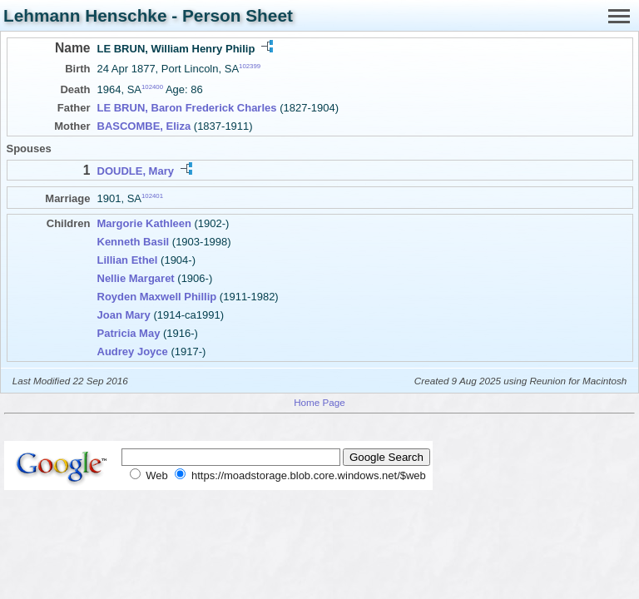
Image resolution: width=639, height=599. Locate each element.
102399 (249, 66)
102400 (152, 87)
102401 (152, 196)
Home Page (319, 402)
